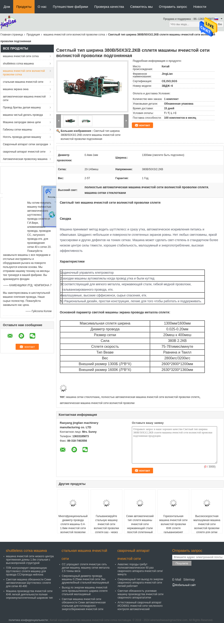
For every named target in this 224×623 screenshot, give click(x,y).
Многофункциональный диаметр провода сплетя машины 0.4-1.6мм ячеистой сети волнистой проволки (72, 524)
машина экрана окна (15, 89)
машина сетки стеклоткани (82, 397)
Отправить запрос (173, 6)
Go (220, 24)
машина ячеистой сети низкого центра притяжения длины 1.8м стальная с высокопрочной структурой (30, 560)
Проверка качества (109, 6)
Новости (199, 6)
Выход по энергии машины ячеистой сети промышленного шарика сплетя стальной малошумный (85, 591)
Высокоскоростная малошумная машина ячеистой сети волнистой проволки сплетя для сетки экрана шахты (206, 526)
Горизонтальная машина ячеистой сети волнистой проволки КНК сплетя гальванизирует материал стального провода (173, 528)
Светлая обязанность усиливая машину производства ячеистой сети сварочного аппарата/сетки (140, 594)
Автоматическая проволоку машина (25, 159)
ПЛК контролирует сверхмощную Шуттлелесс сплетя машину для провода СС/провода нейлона (26, 571)
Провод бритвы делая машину (22, 107)
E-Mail (176, 579)
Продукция (33, 34)
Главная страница (11, 34)
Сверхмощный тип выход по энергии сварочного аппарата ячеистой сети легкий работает (140, 583)
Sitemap (189, 579)
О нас (42, 6)
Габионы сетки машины (17, 129)
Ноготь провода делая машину (22, 137)
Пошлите (182, 563)
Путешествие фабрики (70, 6)
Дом (7, 6)
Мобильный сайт (184, 585)
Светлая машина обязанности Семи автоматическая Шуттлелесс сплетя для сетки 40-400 (28, 583)
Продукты (23, 6)
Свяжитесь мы (141, 6)
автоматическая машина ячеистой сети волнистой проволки (97, 403)
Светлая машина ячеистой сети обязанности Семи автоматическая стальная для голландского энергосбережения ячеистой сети (84, 604)
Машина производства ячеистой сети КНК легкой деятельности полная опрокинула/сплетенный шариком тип (29, 594)
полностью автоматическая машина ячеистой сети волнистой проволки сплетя (150, 397)
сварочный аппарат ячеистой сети (24, 151)
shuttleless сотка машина (18, 63)
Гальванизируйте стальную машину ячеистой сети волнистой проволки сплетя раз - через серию (106, 526)
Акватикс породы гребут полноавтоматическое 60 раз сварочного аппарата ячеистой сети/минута (140, 569)
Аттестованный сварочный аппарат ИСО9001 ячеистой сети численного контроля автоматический (140, 606)
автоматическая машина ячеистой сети (24, 98)
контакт (144, 125)
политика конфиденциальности (28, 620)
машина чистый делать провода (23, 114)
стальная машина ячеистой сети (23, 81)
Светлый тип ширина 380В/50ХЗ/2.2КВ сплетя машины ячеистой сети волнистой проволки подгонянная (90, 135)
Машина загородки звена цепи (22, 122)
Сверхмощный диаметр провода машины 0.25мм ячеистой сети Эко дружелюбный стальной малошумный (85, 579)
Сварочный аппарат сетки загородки (25, 144)
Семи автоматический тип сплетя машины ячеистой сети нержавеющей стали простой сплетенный (140, 524)
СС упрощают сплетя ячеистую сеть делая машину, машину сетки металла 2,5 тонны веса (86, 568)
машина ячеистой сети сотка (21, 56)
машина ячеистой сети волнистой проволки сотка (74, 34)
